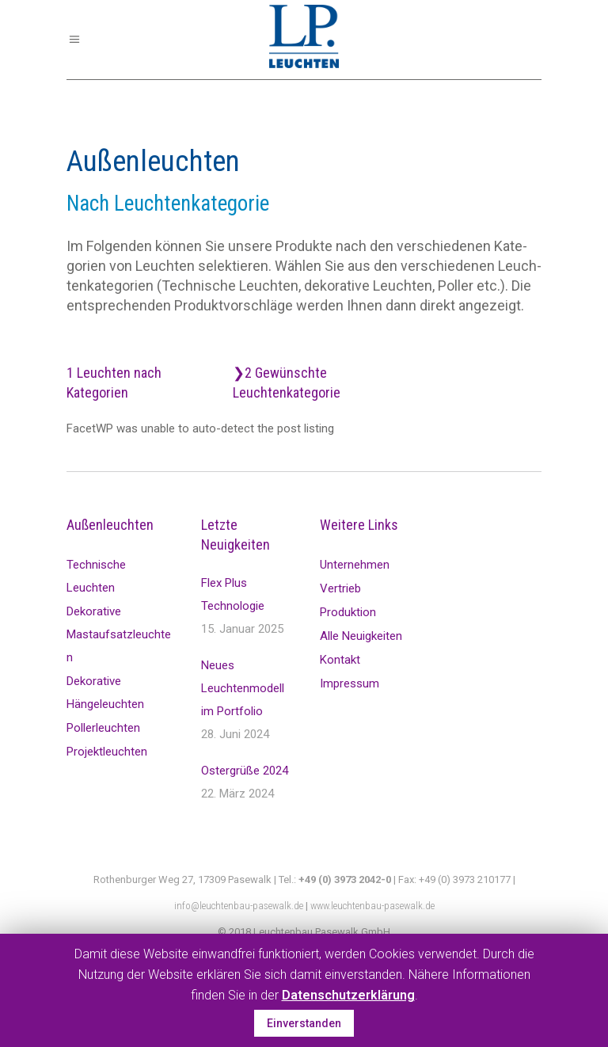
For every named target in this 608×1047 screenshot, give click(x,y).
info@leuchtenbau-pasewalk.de (238, 906)
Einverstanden (304, 1023)
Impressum (349, 683)
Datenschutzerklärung (348, 995)
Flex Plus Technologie (232, 594)
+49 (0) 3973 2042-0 (344, 879)
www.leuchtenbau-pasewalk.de (372, 906)
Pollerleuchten (103, 728)
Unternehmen (355, 565)
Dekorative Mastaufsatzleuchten (118, 634)
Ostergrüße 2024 (244, 770)
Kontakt (340, 660)
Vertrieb (340, 588)
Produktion (348, 612)
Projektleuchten (106, 751)
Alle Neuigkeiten (361, 636)
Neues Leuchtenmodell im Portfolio (242, 688)
